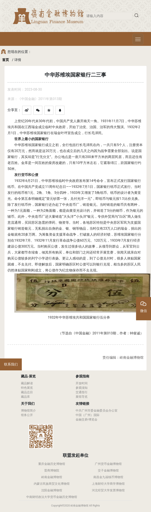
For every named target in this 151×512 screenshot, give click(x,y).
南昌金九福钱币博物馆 (108, 477)
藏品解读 (27, 383)
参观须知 (82, 387)
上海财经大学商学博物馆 (108, 483)
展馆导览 (82, 396)
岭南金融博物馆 (51, 477)
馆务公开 (27, 415)
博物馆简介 (28, 410)
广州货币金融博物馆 (108, 464)
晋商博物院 (51, 470)
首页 (5, 60)
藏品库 (25, 396)
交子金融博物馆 (108, 470)
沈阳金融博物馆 (51, 490)
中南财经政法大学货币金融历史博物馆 (51, 497)
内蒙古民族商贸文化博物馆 (52, 483)
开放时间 (82, 383)
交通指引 (82, 392)
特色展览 (27, 387)
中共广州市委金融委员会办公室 (96, 410)
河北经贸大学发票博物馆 (108, 490)
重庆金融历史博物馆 (51, 464)
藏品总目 (27, 392)
